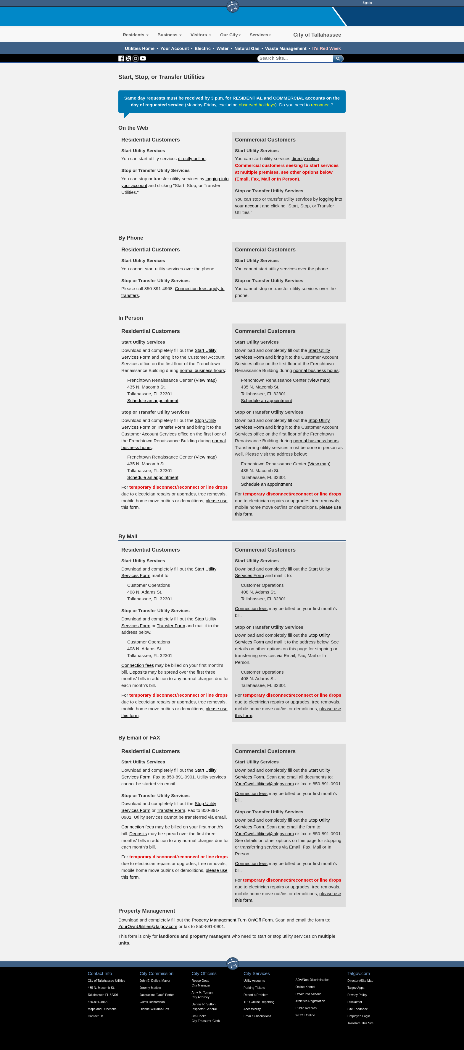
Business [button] (169, 34)
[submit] (337, 58)
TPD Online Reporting (259, 1002)
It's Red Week (326, 48)
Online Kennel (305, 987)
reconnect (321, 104)
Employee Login (358, 1016)
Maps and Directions (102, 1009)
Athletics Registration (310, 1001)
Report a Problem (256, 995)
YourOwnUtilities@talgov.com (264, 783)
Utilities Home (139, 48)
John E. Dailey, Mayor (155, 980)
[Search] (293, 58)
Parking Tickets (254, 987)
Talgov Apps (355, 987)
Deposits (138, 671)
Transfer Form (171, 427)
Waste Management (285, 48)
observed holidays (257, 104)
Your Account (174, 48)
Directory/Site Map (360, 980)
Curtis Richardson (152, 1002)
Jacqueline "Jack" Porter (157, 995)
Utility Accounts (254, 980)
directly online (191, 158)
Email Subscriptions (257, 1016)
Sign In (367, 2)
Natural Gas (246, 48)
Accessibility (252, 1009)
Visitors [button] (201, 34)
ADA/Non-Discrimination (313, 979)
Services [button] (260, 34)
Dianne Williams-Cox (154, 1009)
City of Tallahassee (317, 35)
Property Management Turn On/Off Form (232, 919)
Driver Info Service (309, 994)
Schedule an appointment (152, 400)
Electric (203, 48)
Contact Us (96, 1016)
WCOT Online (305, 1015)
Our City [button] (230, 34)
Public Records (306, 1008)
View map (205, 380)
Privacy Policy (357, 995)
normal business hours (202, 370)
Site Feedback (357, 1009)
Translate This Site (360, 1023)
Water (223, 48)
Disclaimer (354, 1002)
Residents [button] (136, 34)
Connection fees (137, 665)
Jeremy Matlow (150, 987)
